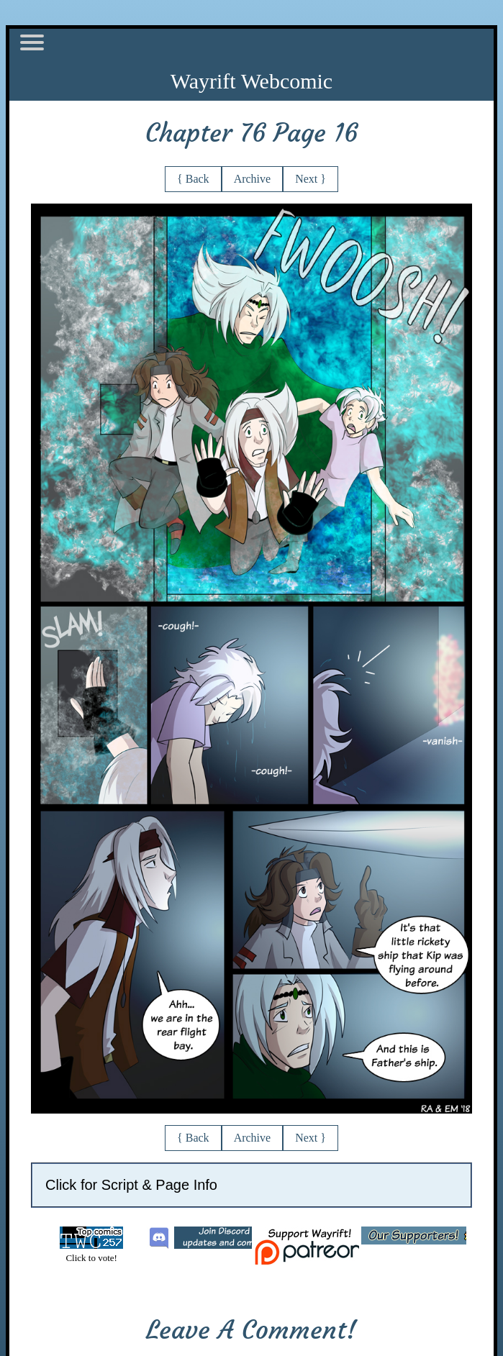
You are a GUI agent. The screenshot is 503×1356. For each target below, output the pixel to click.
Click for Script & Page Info (131, 1185)
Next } (310, 179)
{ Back (193, 179)
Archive (252, 179)
